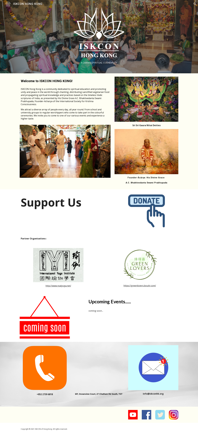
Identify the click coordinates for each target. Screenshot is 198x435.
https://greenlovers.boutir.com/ (139, 285)
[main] (99, 62)
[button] (194, 4)
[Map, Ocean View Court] (99, 367)
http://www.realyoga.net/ (58, 285)
